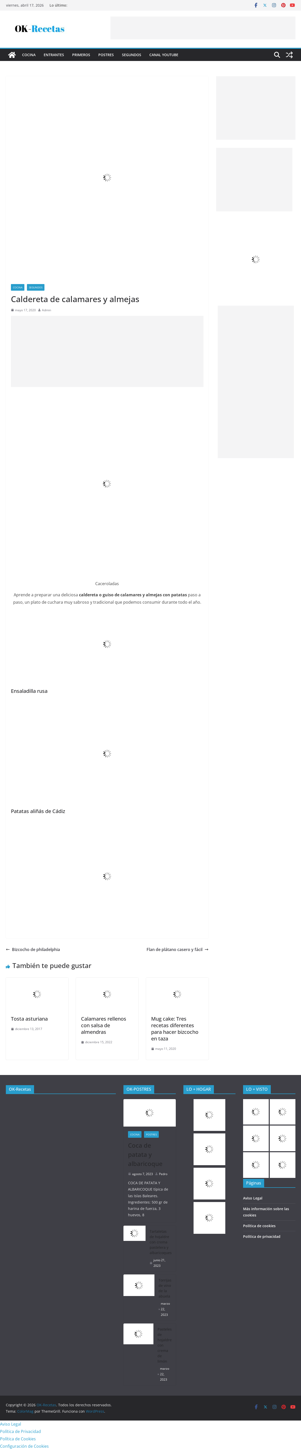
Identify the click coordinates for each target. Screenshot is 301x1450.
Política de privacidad (261, 1236)
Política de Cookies (18, 1439)
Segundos (131, 54)
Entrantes (54, 54)
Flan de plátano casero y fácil (178, 949)
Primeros (81, 54)
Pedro (163, 1174)
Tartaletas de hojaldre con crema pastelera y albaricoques (161, 1242)
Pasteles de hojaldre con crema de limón (164, 1345)
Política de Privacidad (20, 1431)
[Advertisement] (202, 28)
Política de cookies (259, 1225)
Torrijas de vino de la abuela (165, 1288)
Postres (106, 54)
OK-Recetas (20, 1089)
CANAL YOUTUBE (163, 54)
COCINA (29, 54)
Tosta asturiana (29, 1018)
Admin (46, 310)
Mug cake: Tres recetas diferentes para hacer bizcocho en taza (174, 1028)
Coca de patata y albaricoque (145, 1154)
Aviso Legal (252, 1198)
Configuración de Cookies (24, 1446)
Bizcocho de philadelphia (33, 949)
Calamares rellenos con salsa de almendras (103, 1025)
